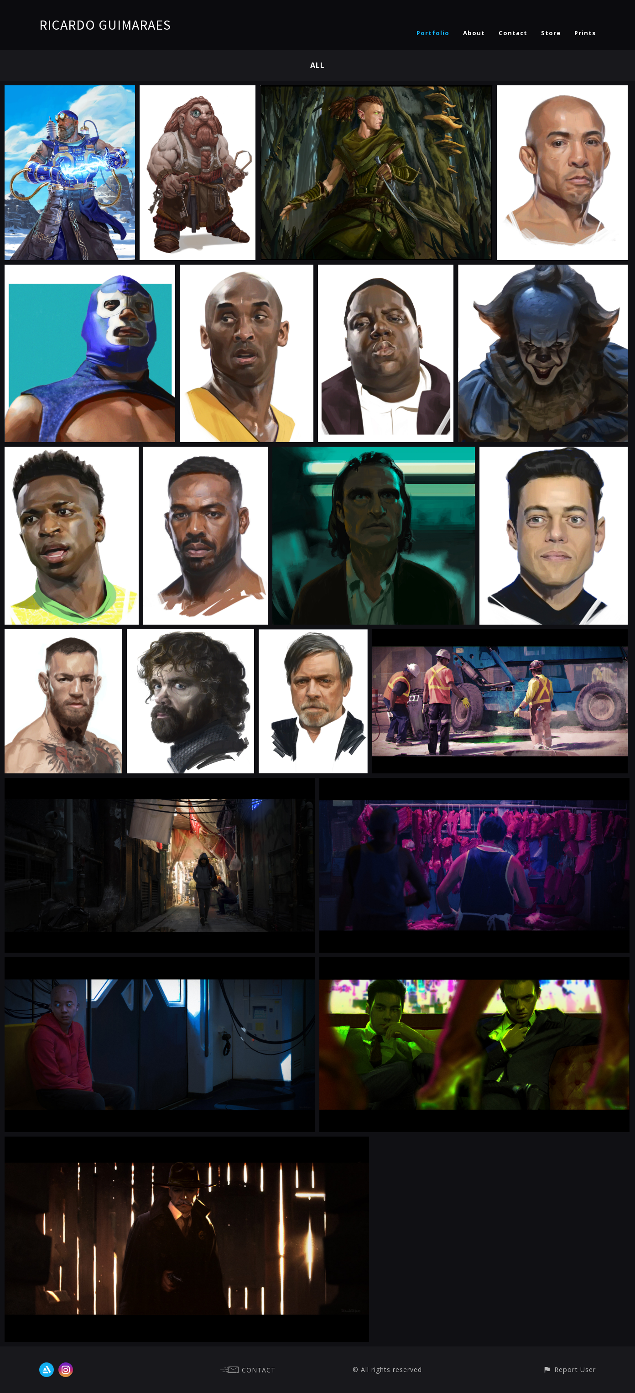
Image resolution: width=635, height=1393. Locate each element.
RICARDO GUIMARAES (105, 24)
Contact (513, 33)
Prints (585, 33)
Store (551, 33)
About (474, 33)
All (317, 65)
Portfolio (432, 33)
